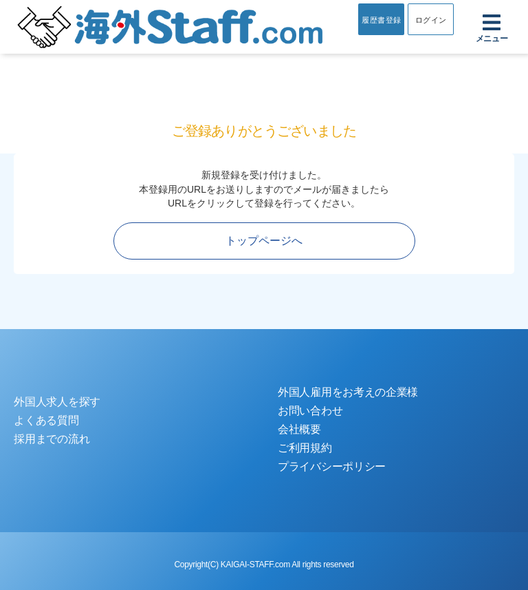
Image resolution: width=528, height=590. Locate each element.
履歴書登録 (382, 20)
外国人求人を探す (57, 402)
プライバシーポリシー (332, 466)
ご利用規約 (305, 448)
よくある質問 (46, 420)
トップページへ (264, 240)
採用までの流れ (51, 439)
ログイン (431, 20)
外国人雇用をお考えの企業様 (348, 392)
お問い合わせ (310, 411)
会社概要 (299, 429)
